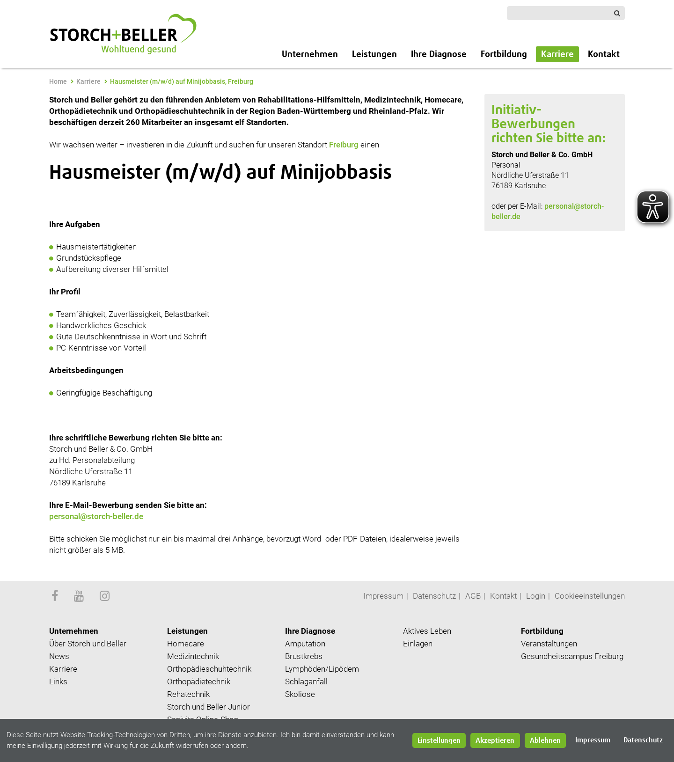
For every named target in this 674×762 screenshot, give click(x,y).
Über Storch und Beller (87, 643)
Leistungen (374, 54)
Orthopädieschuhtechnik (209, 669)
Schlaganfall (306, 681)
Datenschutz (434, 596)
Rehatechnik (188, 694)
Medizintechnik (193, 656)
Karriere (557, 54)
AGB (473, 596)
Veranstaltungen (549, 643)
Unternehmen (310, 54)
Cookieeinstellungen (590, 596)
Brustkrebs (303, 656)
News (59, 656)
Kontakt (604, 54)
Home (58, 81)
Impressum (383, 596)
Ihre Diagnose (439, 54)
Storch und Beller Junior (208, 706)
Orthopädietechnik (198, 681)
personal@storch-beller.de (97, 516)
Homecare (185, 643)
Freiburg (344, 144)
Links (58, 681)
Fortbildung (504, 54)
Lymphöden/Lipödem (322, 669)
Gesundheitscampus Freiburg (572, 656)
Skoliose (300, 694)
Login (535, 596)
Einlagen (417, 643)
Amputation (305, 643)
